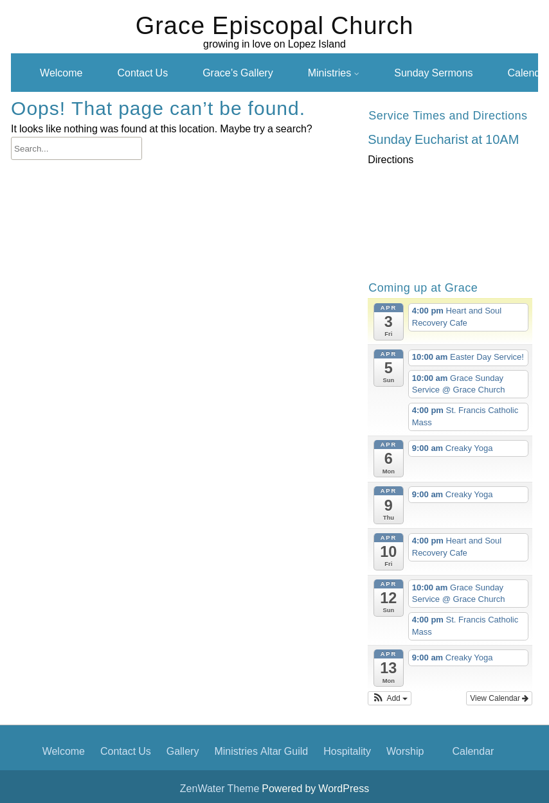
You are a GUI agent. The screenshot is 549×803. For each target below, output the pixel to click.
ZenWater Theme (221, 788)
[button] (389, 698)
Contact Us (142, 72)
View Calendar (499, 698)
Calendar (473, 751)
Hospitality (347, 751)
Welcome (61, 72)
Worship (405, 751)
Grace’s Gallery (238, 72)
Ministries (330, 72)
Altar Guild (284, 751)
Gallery (182, 751)
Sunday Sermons (433, 72)
